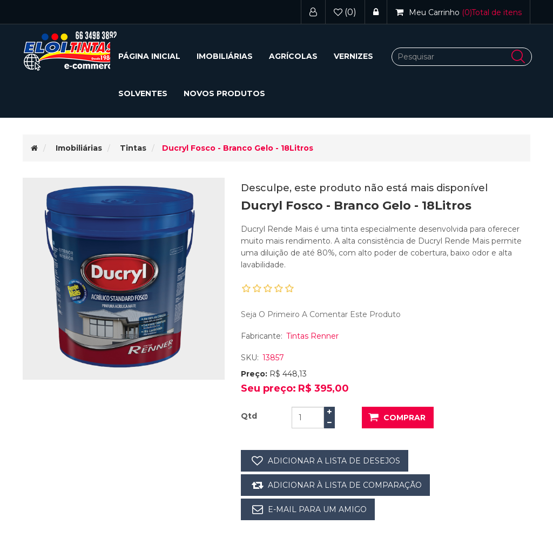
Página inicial (149, 56)
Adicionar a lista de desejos (334, 461)
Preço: (254, 374)
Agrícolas (293, 56)
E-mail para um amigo (317, 509)
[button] (224, 56)
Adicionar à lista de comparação (345, 485)
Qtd (249, 416)
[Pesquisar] (462, 57)
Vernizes (353, 56)
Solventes (142, 93)
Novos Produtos (224, 93)
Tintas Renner (312, 336)
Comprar (404, 417)
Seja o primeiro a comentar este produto (321, 314)
